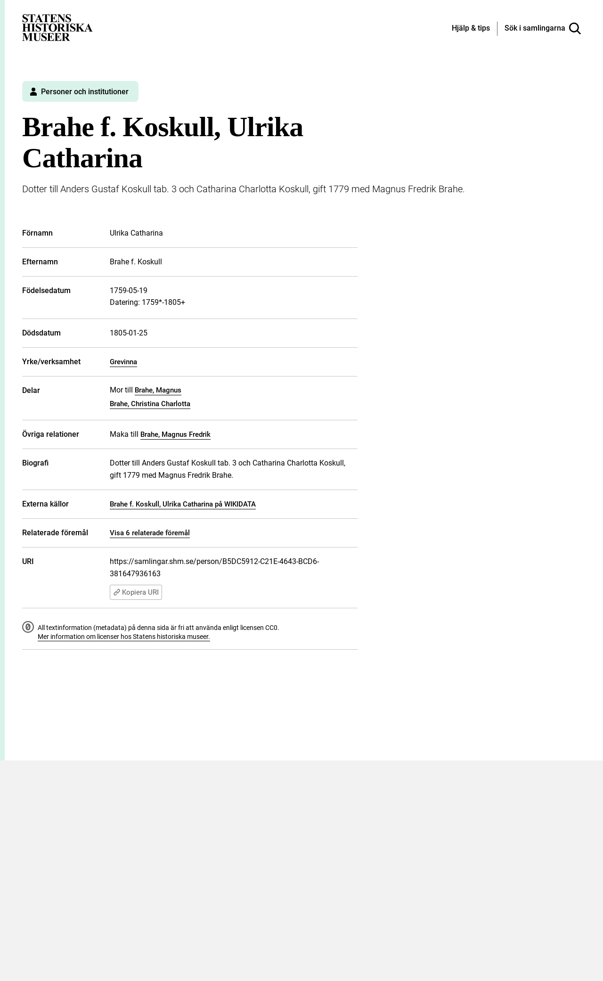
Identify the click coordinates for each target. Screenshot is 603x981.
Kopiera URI (136, 592)
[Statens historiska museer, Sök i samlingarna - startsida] (57, 27)
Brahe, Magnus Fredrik (175, 434)
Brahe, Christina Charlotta (150, 404)
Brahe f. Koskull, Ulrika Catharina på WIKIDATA (183, 504)
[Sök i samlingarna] (543, 29)
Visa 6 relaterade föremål (150, 533)
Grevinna (123, 362)
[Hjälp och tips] (471, 28)
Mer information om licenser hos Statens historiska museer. (124, 636)
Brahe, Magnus (158, 390)
